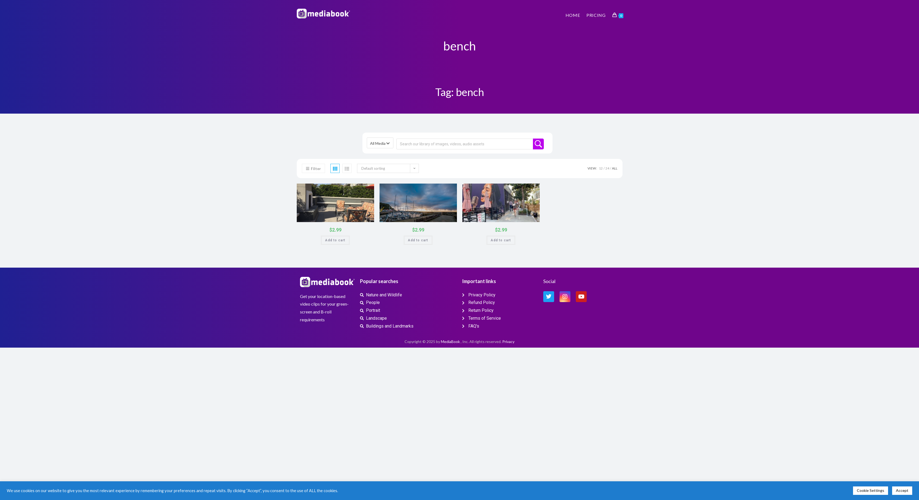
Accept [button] (902, 490)
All (614, 168)
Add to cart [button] (335, 240)
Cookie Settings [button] (870, 490)
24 (607, 168)
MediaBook (450, 341)
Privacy (508, 341)
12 (601, 168)
